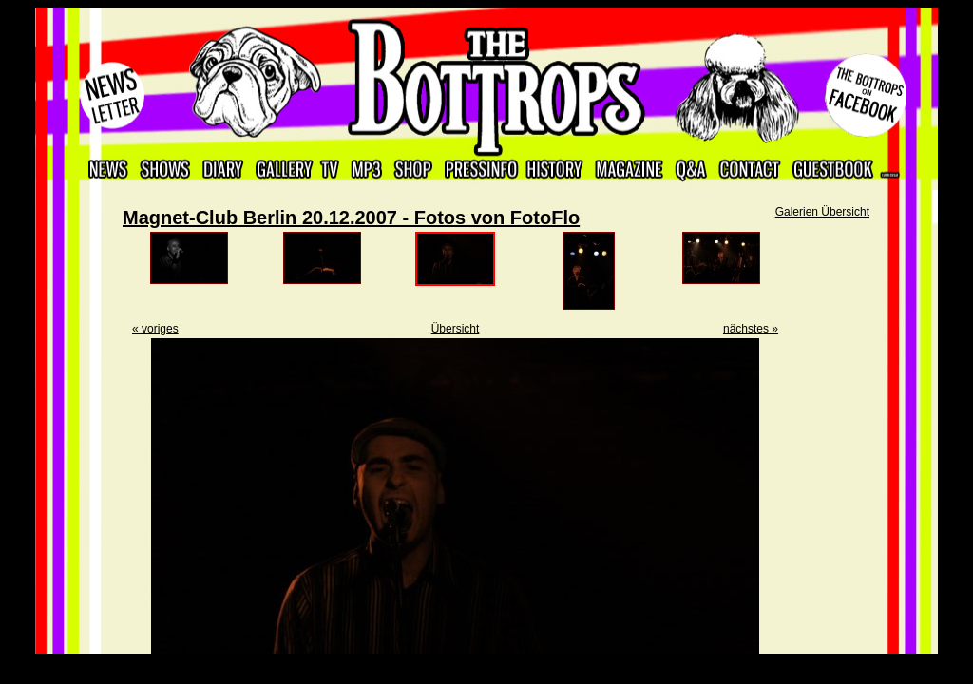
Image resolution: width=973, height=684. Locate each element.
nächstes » (750, 328)
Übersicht (455, 328)
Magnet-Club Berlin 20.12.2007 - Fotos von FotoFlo (351, 217)
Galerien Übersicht (822, 211)
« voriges (155, 328)
